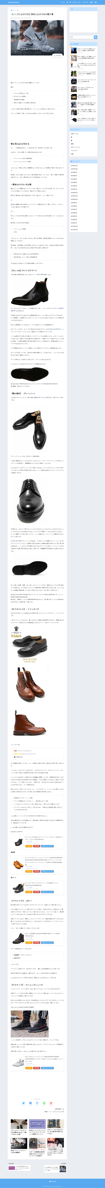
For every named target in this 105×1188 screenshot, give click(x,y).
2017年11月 (74, 230)
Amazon (29, 846)
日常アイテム (75, 134)
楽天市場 (37, 846)
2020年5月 (74, 176)
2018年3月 (74, 216)
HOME (52, 1182)
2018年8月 (74, 206)
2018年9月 (74, 203)
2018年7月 (74, 209)
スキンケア (85, 2)
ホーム (63, 2)
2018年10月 (74, 199)
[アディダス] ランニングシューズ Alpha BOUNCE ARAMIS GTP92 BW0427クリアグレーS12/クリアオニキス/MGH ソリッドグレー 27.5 (44, 1059)
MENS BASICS (14, 2)
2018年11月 (74, 196)
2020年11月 (74, 165)
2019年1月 (74, 189)
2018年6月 (74, 213)
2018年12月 (74, 193)
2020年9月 (74, 172)
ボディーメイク (77, 2)
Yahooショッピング (48, 846)
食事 (91, 2)
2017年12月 (74, 226)
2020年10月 (74, 169)
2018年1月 (74, 223)
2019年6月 (74, 179)
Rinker (31, 841)
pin (12, 200)
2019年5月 (74, 182)
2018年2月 (74, 220)
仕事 (95, 2)
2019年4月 (74, 186)
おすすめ (58, 1111)
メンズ (52, 1111)
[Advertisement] (37, 69)
